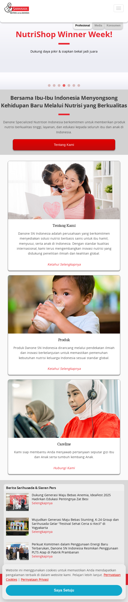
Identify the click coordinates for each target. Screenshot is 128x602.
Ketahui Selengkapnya (64, 264)
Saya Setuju (64, 590)
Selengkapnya (42, 503)
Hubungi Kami (64, 468)
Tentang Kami (64, 145)
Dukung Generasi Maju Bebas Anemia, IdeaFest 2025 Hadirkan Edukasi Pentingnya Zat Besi (71, 497)
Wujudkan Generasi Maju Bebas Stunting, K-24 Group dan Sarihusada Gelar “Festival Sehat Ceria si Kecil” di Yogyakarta (75, 524)
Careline (64, 444)
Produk (64, 340)
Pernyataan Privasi (35, 579)
